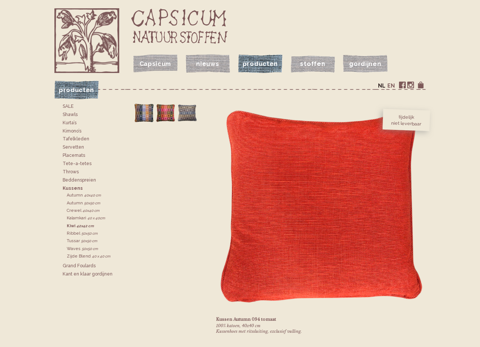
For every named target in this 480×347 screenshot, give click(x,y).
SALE (68, 106)
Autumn (84, 195)
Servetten (73, 147)
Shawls (70, 114)
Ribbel (82, 233)
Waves (82, 248)
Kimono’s (72, 131)
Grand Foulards (79, 265)
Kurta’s (69, 122)
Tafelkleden (76, 138)
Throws (71, 171)
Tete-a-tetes (77, 163)
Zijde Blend (88, 256)
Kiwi (80, 225)
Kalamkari (86, 218)
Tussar (82, 240)
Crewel (83, 210)
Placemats (74, 155)
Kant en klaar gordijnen (87, 274)
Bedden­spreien (79, 180)
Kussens (73, 188)
